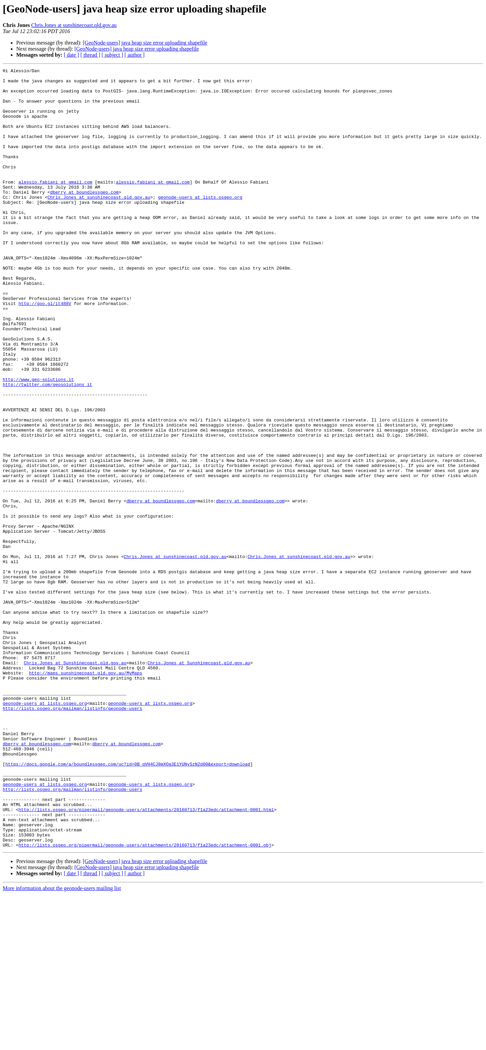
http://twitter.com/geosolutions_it (47, 448)
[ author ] (135, 55)
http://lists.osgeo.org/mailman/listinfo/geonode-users (72, 837)
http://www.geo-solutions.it (38, 442)
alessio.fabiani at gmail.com (55, 205)
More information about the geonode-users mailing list (62, 1044)
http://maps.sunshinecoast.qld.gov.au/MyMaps (85, 794)
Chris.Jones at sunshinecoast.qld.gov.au (73, 25)
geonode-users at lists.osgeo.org (200, 223)
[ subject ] (112, 55)
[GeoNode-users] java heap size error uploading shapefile (145, 43)
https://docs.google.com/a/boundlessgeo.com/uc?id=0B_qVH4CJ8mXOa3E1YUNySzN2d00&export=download (127, 904)
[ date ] (71, 55)
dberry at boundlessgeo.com (84, 217)
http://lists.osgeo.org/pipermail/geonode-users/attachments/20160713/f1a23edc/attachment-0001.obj (145, 1001)
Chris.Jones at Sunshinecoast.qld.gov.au (75, 782)
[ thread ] (90, 55)
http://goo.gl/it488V (45, 351)
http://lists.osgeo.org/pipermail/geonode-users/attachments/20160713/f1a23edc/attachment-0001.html (146, 958)
